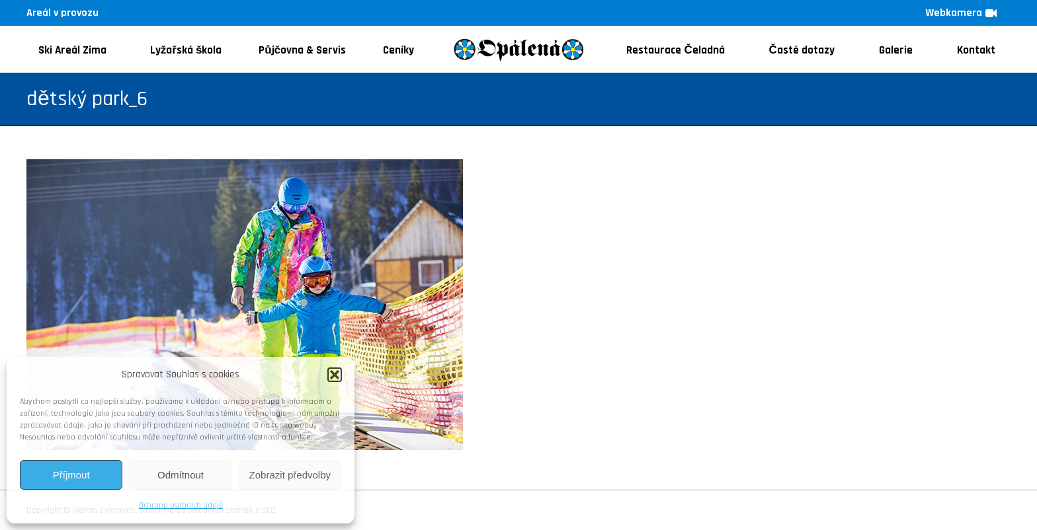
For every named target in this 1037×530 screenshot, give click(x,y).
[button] (334, 374)
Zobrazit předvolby (290, 474)
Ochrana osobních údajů (181, 505)
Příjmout (71, 474)
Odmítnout (180, 474)
